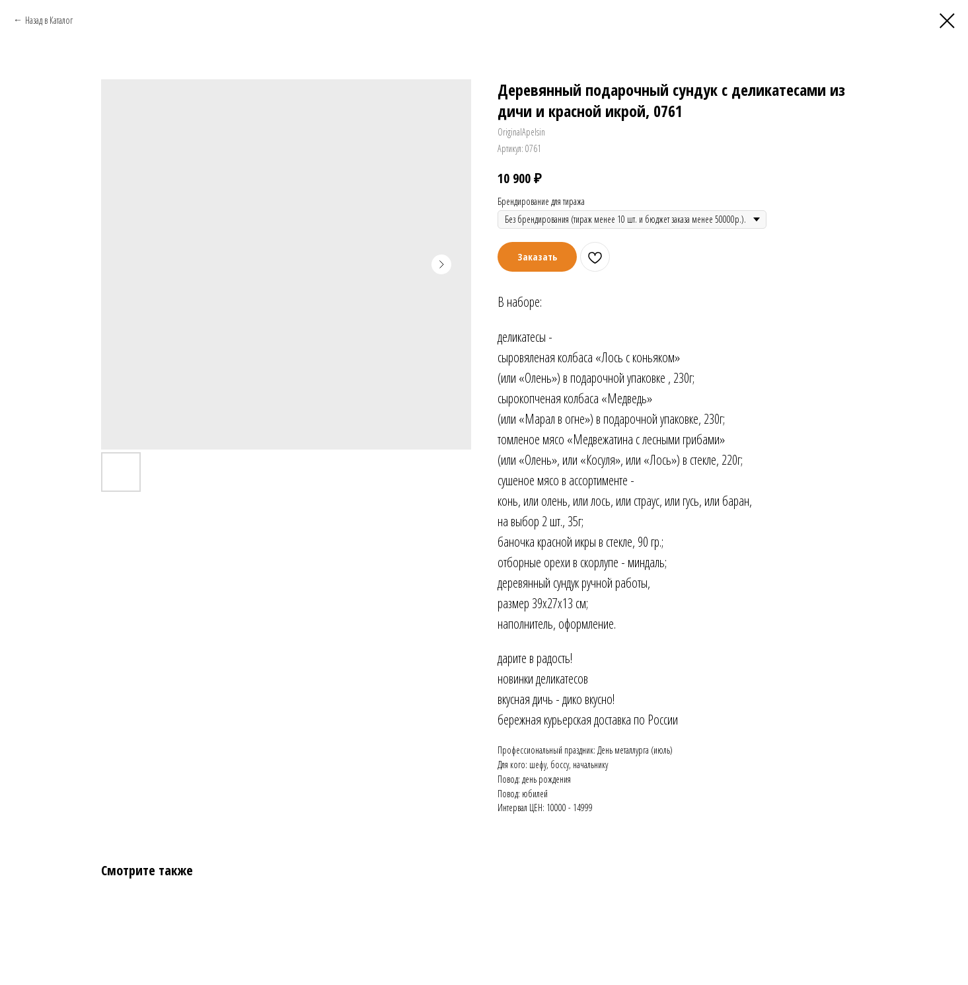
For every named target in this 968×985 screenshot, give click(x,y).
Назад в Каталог (49, 20)
